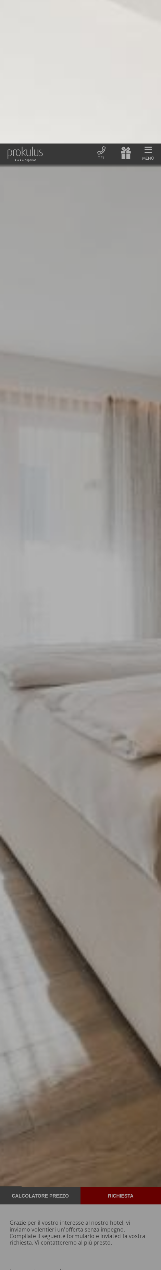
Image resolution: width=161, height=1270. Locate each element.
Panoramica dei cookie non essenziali (80, 1247)
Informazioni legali (107, 1259)
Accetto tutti (118, 1234)
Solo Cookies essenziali (42, 1234)
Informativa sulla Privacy (59, 1259)
